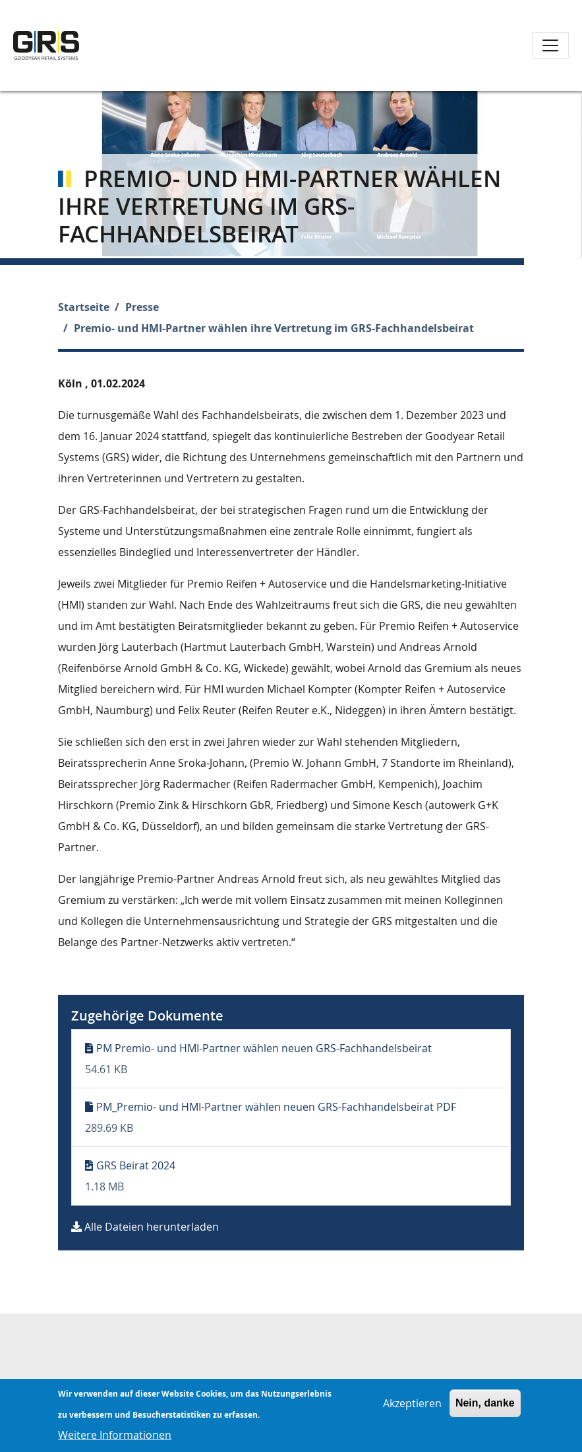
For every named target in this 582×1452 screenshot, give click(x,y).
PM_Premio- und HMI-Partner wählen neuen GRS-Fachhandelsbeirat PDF (276, 1107)
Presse (142, 307)
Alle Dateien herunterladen (151, 1226)
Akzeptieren (412, 1407)
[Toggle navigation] (550, 45)
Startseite (83, 307)
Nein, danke (485, 1406)
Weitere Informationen (114, 1439)
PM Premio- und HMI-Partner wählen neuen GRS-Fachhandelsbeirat (264, 1048)
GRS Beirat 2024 (135, 1165)
